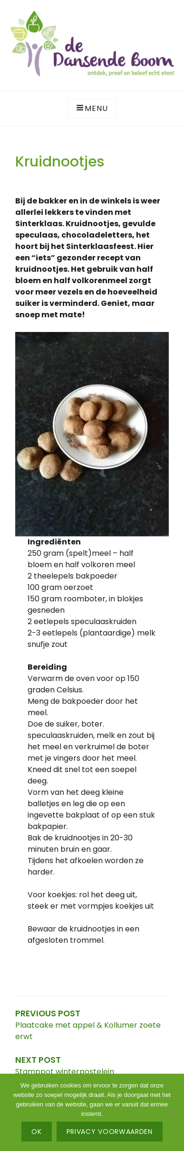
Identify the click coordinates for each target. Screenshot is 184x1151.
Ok (36, 1131)
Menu (91, 108)
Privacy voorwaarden (110, 1131)
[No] (172, 1112)
